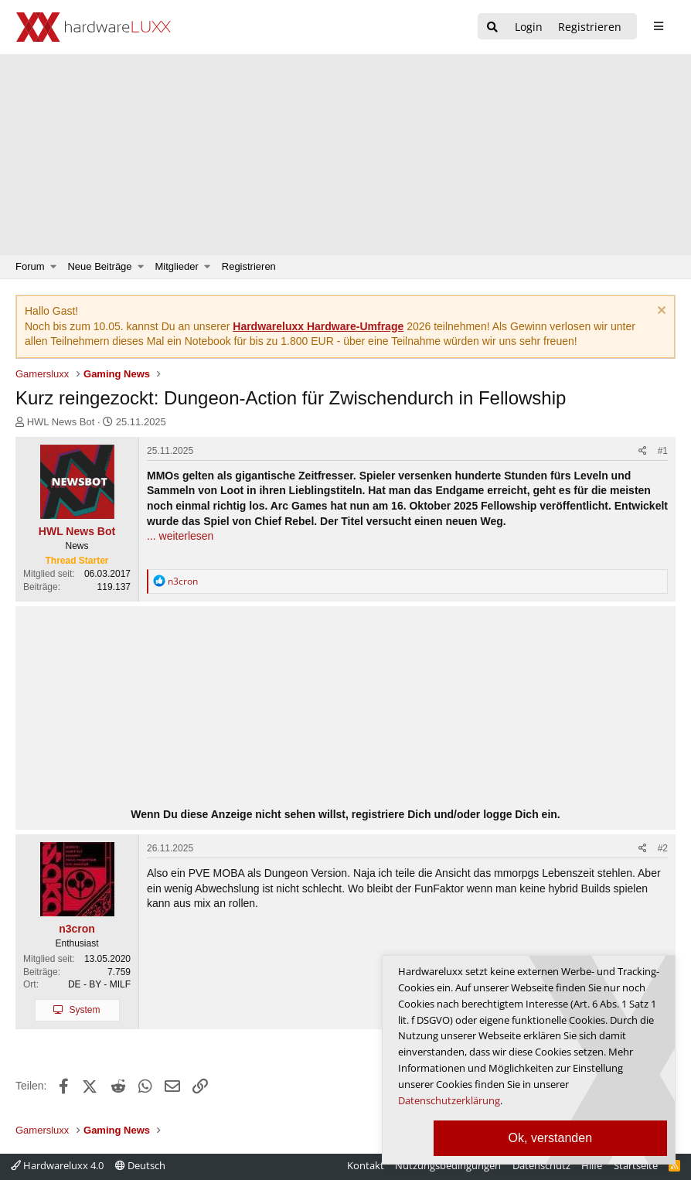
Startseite (636, 1165)
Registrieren (249, 266)
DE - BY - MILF (99, 984)
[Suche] (492, 27)
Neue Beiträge (99, 266)
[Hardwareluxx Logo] (93, 27)
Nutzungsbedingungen (448, 1165)
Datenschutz (541, 1165)
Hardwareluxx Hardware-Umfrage (318, 326)
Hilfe (591, 1165)
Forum (30, 266)
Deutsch (140, 1165)
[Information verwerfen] (659, 312)
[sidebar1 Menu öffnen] (658, 26)
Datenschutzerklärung (449, 1100)
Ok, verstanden (551, 1137)
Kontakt (365, 1165)
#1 (663, 450)
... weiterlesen (180, 536)
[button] (54, 266)
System (84, 1009)
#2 (663, 848)
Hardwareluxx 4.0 (57, 1165)
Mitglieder (177, 266)
